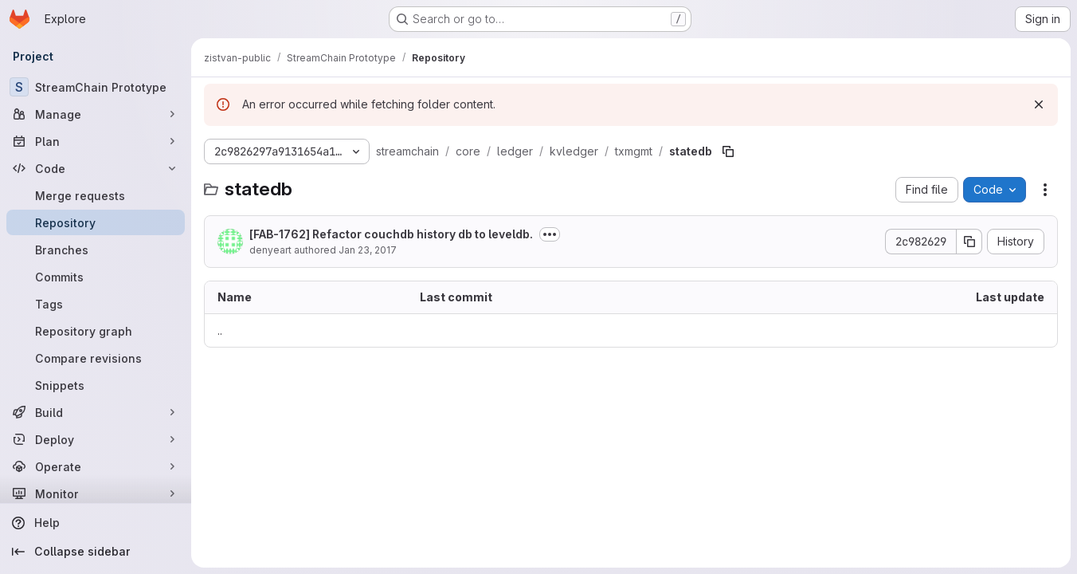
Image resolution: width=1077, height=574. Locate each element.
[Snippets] (95, 385)
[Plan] (95, 141)
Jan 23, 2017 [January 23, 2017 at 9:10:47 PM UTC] (368, 250)
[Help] (95, 523)
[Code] (95, 168)
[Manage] (95, 114)
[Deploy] (95, 439)
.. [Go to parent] (219, 330)
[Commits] (95, 276)
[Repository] (95, 222)
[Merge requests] (95, 195)
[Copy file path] (728, 151)
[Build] (95, 412)
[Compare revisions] (95, 358)
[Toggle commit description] (549, 234)
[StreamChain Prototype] (95, 87)
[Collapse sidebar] (95, 551)
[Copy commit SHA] (969, 241)
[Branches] (95, 249)
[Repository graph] (95, 331)
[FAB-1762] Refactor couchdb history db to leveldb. (391, 234)
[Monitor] (95, 493)
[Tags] (95, 303)
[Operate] (95, 466)
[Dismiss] (1038, 104)
